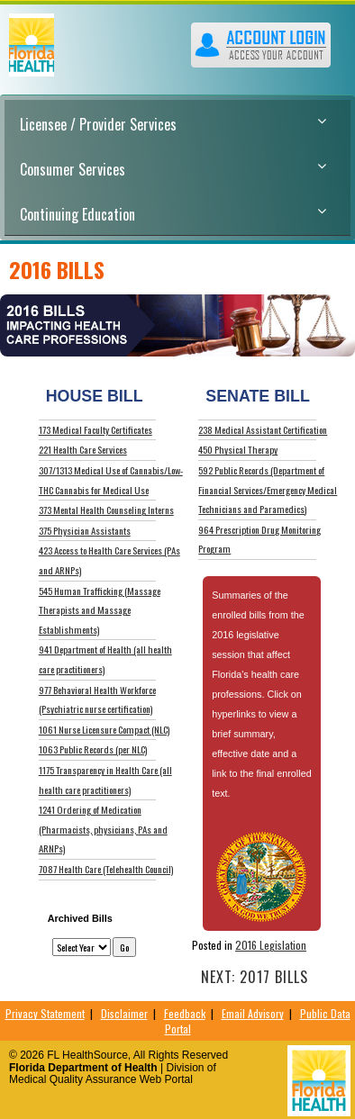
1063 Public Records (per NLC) (93, 749)
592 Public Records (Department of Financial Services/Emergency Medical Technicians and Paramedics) (267, 489)
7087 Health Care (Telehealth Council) (106, 869)
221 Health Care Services (83, 449)
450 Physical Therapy (238, 449)
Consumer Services (173, 169)
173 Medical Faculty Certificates (95, 429)
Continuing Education (173, 214)
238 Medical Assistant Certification (262, 429)
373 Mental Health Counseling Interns (106, 509)
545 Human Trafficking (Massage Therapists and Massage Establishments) (99, 609)
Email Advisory (253, 1013)
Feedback (184, 1013)
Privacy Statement (45, 1013)
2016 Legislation (270, 944)
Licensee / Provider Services (173, 124)
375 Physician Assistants (85, 530)
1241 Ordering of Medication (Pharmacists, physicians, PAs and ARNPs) (103, 828)
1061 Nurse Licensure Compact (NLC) (104, 729)
